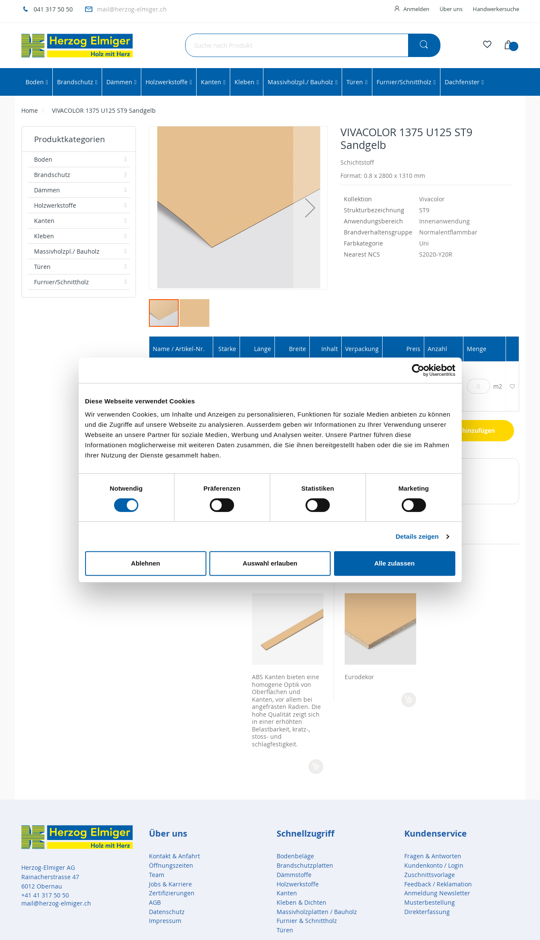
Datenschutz (167, 912)
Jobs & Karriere (170, 884)
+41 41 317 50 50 (45, 895)
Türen (285, 930)
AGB (155, 902)
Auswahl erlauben (270, 563)
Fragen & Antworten (432, 856)
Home (29, 110)
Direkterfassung (427, 912)
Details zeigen (417, 536)
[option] (287, 666)
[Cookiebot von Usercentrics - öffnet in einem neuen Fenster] (418, 370)
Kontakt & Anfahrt (174, 856)
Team (156, 875)
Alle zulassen (394, 563)
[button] (310, 207)
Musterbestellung (429, 902)
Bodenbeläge (295, 856)
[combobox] (313, 45)
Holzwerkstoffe (298, 884)
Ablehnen (145, 563)
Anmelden (416, 9)
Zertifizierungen (171, 893)
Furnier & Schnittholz (307, 921)
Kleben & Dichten (301, 902)
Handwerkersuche (496, 9)
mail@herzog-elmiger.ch (132, 9)
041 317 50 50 (53, 9)
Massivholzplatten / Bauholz (317, 912)
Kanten (287, 893)
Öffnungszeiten (171, 865)
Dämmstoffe (294, 875)
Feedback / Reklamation (438, 884)
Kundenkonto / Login (433, 865)
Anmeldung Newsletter (437, 893)
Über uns (451, 9)
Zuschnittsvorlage (429, 875)
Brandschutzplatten (305, 865)
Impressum (165, 921)
